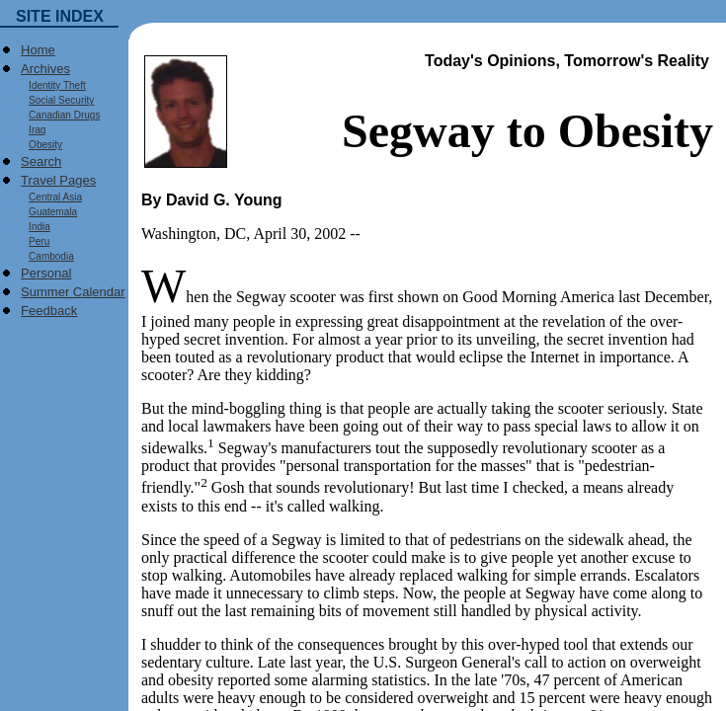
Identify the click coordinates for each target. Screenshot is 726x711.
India (35, 226)
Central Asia (51, 197)
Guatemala (49, 211)
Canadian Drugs (60, 115)
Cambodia (47, 256)
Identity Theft (53, 85)
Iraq (33, 129)
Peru (35, 241)
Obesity (41, 144)
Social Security (57, 100)
